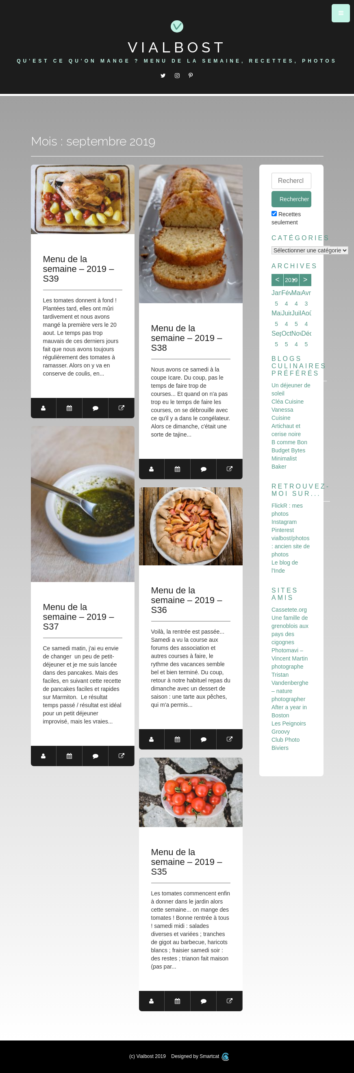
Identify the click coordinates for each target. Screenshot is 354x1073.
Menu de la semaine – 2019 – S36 (186, 600)
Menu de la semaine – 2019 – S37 (78, 617)
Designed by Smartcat (200, 1056)
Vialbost (177, 47)
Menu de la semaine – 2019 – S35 (186, 862)
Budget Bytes (288, 450)
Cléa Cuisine (287, 401)
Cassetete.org (289, 609)
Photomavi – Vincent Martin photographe (289, 658)
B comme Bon (289, 442)
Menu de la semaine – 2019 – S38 (186, 338)
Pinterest (282, 530)
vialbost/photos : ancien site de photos (290, 546)
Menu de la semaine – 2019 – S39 (78, 269)
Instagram (284, 522)
